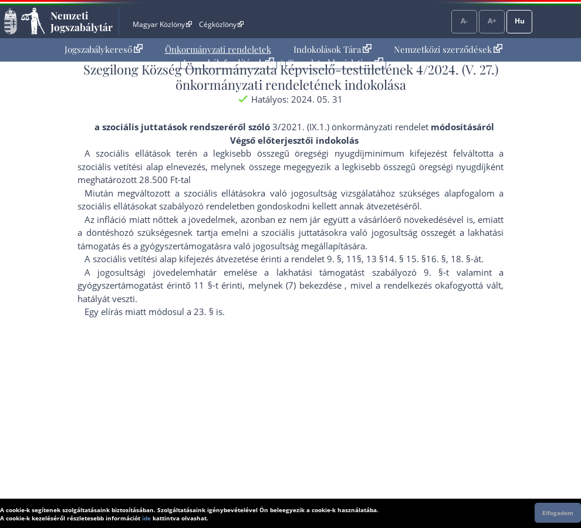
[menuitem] (104, 49)
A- (464, 21)
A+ (492, 21)
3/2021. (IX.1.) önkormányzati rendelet (350, 127)
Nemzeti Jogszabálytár (81, 21)
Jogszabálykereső (104, 49)
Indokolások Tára (332, 49)
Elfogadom (557, 513)
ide (146, 518)
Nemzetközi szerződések (448, 49)
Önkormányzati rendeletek (218, 49)
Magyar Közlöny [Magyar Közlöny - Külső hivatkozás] (162, 24)
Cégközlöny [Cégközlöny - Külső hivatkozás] (221, 24)
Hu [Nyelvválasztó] (520, 21)
